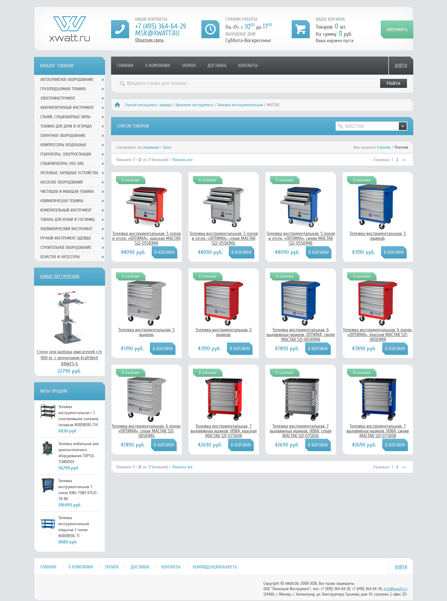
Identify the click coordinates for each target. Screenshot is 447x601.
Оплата (189, 66)
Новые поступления (59, 277)
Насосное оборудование (61, 182)
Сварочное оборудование (62, 135)
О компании (157, 66)
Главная (125, 66)
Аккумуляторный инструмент (67, 107)
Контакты (248, 66)
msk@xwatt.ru (157, 33)
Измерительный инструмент (66, 210)
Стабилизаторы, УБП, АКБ (62, 163)
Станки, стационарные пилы (65, 116)
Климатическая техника (61, 200)
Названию (151, 147)
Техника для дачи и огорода (66, 126)
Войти (401, 66)
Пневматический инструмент (66, 228)
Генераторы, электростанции (65, 154)
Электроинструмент (57, 98)
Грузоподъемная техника (63, 88)
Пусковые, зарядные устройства (69, 172)
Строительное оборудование (65, 247)
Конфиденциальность (215, 567)
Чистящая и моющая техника (67, 191)
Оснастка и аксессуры (60, 256)
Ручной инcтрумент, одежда (148, 104)
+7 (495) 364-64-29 (160, 26)
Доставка (217, 66)
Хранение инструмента (194, 104)
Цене (167, 147)
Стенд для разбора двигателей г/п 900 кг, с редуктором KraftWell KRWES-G (69, 358)
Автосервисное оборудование (66, 79)
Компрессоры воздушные (63, 144)
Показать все (182, 159)
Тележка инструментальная (240, 104)
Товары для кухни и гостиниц (67, 219)
